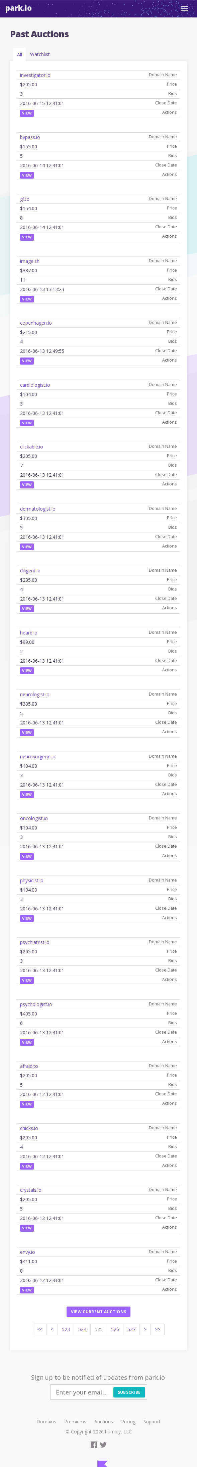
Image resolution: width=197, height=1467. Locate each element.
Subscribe (129, 1392)
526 (115, 1329)
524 (82, 1329)
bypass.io (30, 137)
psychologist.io (36, 1004)
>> (157, 1329)
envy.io (27, 1252)
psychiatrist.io (35, 942)
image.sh (29, 261)
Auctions (103, 1421)
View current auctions (98, 1312)
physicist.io (31, 880)
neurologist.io (35, 694)
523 (66, 1329)
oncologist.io (34, 818)
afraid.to (29, 1066)
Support (152, 1421)
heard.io (28, 632)
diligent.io (30, 570)
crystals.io (30, 1190)
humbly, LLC (118, 1431)
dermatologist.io (38, 509)
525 (99, 1329)
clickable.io (31, 446)
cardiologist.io (35, 385)
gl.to (24, 199)
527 (131, 1329)
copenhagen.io (36, 323)
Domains (46, 1421)
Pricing (128, 1421)
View (27, 112)
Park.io (18, 8)
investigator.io (35, 75)
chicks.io (29, 1128)
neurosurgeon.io (38, 756)
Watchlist (40, 54)
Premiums (75, 1421)
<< (39, 1329)
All (19, 54)
